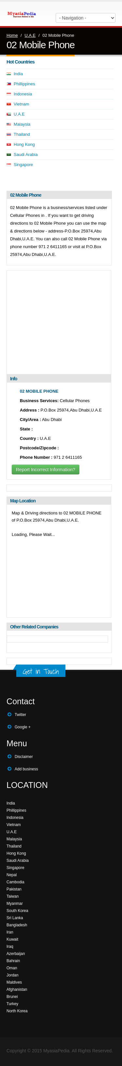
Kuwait (12, 939)
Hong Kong (24, 144)
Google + (23, 727)
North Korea (17, 1011)
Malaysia (22, 124)
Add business (26, 769)
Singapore (23, 164)
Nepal (12, 875)
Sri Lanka (15, 918)
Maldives (14, 982)
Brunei (12, 996)
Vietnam (21, 104)
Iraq (10, 946)
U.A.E (30, 35)
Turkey (12, 1004)
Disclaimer (24, 756)
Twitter (20, 714)
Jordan (13, 975)
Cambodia (15, 882)
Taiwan (13, 896)
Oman (12, 968)
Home (12, 35)
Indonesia (23, 93)
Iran (10, 932)
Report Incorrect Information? (45, 469)
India (18, 73)
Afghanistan (17, 989)
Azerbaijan (16, 953)
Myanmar (15, 903)
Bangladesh (17, 925)
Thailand (22, 134)
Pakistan (14, 889)
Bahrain (13, 961)
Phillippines (24, 83)
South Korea (17, 910)
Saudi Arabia (26, 154)
